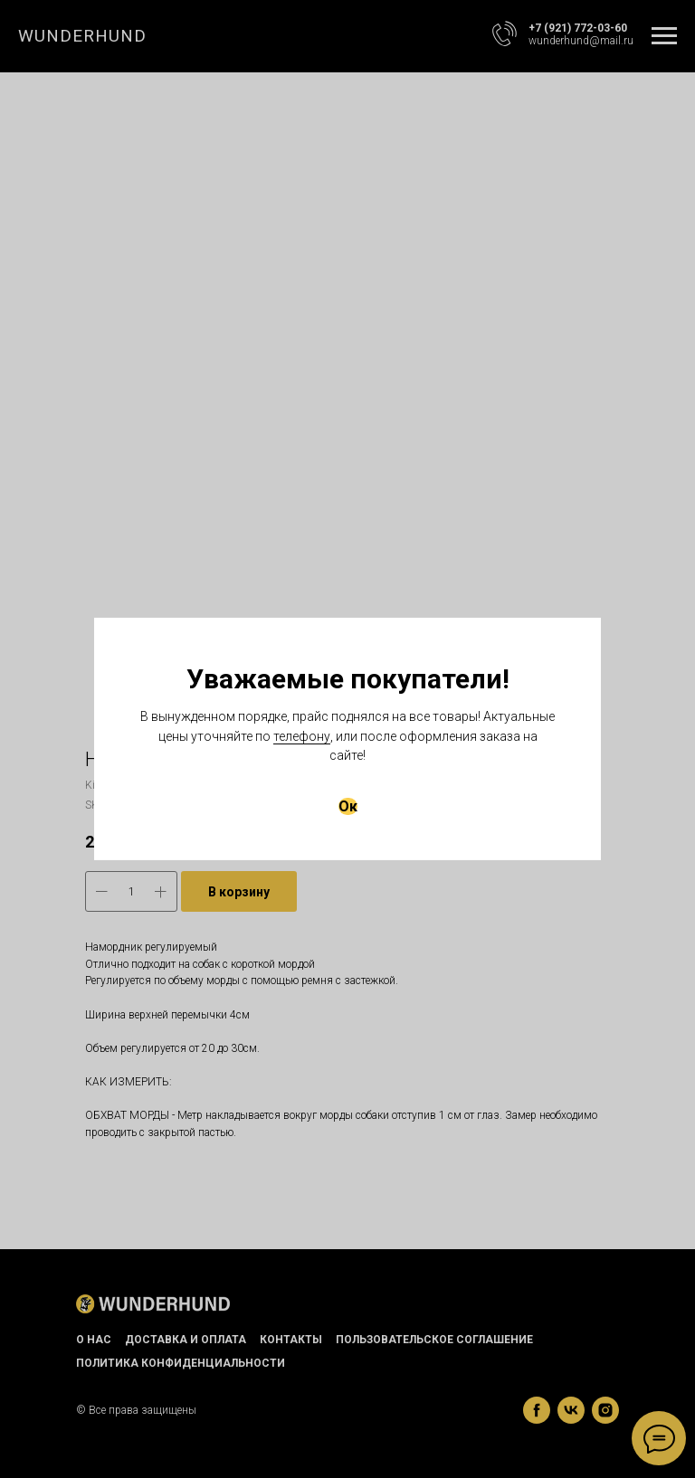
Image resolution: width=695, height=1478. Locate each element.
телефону (301, 736)
